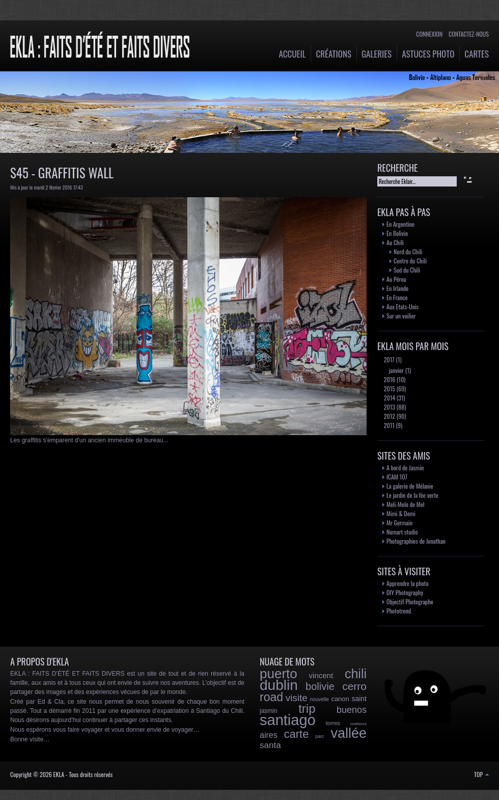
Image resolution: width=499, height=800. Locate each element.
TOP (481, 774)
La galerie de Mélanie (409, 486)
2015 (388, 388)
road (271, 697)
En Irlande (397, 288)
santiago (288, 720)
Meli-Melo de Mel (405, 504)
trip (306, 708)
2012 (388, 416)
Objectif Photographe (409, 601)
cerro (354, 686)
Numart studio (402, 531)
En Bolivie (397, 233)
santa (270, 745)
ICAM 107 (396, 476)
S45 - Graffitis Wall (62, 172)
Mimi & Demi (400, 513)
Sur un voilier (401, 315)
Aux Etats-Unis (402, 306)
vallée (348, 733)
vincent (321, 675)
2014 (388, 397)
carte (296, 734)
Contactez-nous (469, 34)
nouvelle (319, 699)
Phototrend (398, 610)
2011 (388, 425)
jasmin (269, 710)
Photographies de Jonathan (416, 541)
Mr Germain (399, 522)
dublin (279, 685)
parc (319, 736)
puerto (278, 673)
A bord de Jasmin (405, 467)
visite (297, 697)
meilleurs (358, 724)
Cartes (476, 53)
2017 (388, 359)
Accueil (292, 53)
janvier (395, 370)
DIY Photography (404, 592)
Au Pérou (396, 279)
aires (269, 735)
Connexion (429, 34)
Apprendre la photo (407, 583)
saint (359, 699)
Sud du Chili (407, 269)
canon (340, 699)
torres (333, 723)
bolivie (320, 686)
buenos (352, 710)
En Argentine (400, 224)
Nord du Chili (408, 251)
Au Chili (395, 242)
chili (356, 673)
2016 (388, 379)
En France (396, 297)
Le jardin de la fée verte (412, 495)
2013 (388, 407)
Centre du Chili (410, 260)
